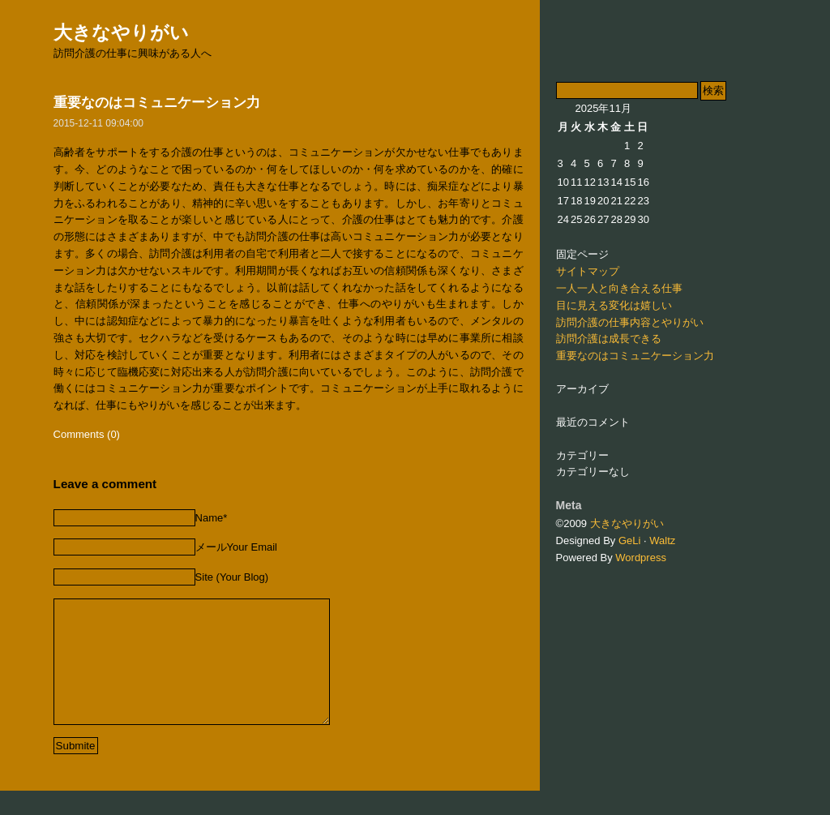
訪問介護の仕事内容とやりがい (630, 322)
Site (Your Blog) (232, 577)
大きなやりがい (121, 32)
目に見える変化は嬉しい (614, 305)
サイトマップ (587, 271)
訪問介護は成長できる (608, 338)
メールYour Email (236, 547)
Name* (211, 518)
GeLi (629, 540)
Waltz (662, 540)
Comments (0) (86, 434)
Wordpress (640, 557)
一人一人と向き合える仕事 (619, 288)
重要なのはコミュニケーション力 (156, 102)
